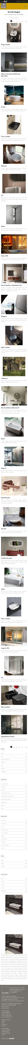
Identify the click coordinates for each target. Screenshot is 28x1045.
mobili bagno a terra (14, 793)
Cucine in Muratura (7, 1015)
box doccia (14, 787)
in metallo (14, 842)
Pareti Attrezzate (6, 1019)
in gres (14, 827)
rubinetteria (14, 802)
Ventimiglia (14, 891)
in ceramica (14, 823)
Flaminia (14, 762)
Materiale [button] (4, 816)
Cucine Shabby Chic (7, 1017)
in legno (14, 836)
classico (14, 860)
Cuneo (14, 879)
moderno (14, 866)
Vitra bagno (14, 771)
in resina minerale (14, 845)
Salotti (3, 1021)
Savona (14, 888)
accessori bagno (14, 784)
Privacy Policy (5, 1006)
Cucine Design (5, 1011)
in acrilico (14, 820)
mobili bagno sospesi (14, 799)
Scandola (14, 768)
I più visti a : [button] (4, 874)
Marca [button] (3, 749)
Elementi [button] (4, 779)
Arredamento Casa (12, 14)
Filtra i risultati (14, 17)
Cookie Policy (5, 1008)
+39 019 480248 (24, 1)
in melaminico (14, 839)
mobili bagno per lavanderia (14, 796)
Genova (14, 882)
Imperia (14, 885)
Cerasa (14, 753)
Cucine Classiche (6, 1014)
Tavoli (3, 1034)
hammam (14, 790)
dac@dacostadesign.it (11, 996)
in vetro (14, 848)
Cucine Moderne (6, 1012)
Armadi (4, 1026)
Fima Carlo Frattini (14, 759)
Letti (3, 1022)
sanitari (14, 805)
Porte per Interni (6, 1030)
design (14, 863)
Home (6, 14)
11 (26, 21)
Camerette (4, 1024)
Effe (14, 756)
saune (14, 808)
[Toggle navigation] (25, 6)
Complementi (5, 1031)
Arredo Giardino (6, 1033)
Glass (14, 765)
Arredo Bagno (20, 14)
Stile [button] (2, 856)
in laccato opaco (14, 833)
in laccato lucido (14, 830)
